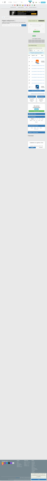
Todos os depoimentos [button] (36, 31)
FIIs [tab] (36, 120)
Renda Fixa (18, 465)
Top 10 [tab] (31, 120)
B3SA (38, 88)
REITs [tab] (42, 120)
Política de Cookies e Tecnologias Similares (35, 470)
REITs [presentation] (42, 50)
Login (39, 2)
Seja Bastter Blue (26, 465)
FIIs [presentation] (34, 50)
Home (3, 17)
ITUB (37, 63)
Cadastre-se (43, 2)
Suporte (33, 464)
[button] (3, 2)
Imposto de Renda (19, 466)
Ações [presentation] (30, 50)
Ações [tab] (34, 120)
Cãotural (25, 464)
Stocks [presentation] (38, 50)
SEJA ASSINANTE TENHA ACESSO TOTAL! (38, 57)
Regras (33, 466)
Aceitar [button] (39, 479)
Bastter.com (18, 477)
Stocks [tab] (39, 120)
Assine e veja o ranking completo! (36, 90)
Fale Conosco (34, 465)
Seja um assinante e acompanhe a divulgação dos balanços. (32, 100)
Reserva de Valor (19, 464)
